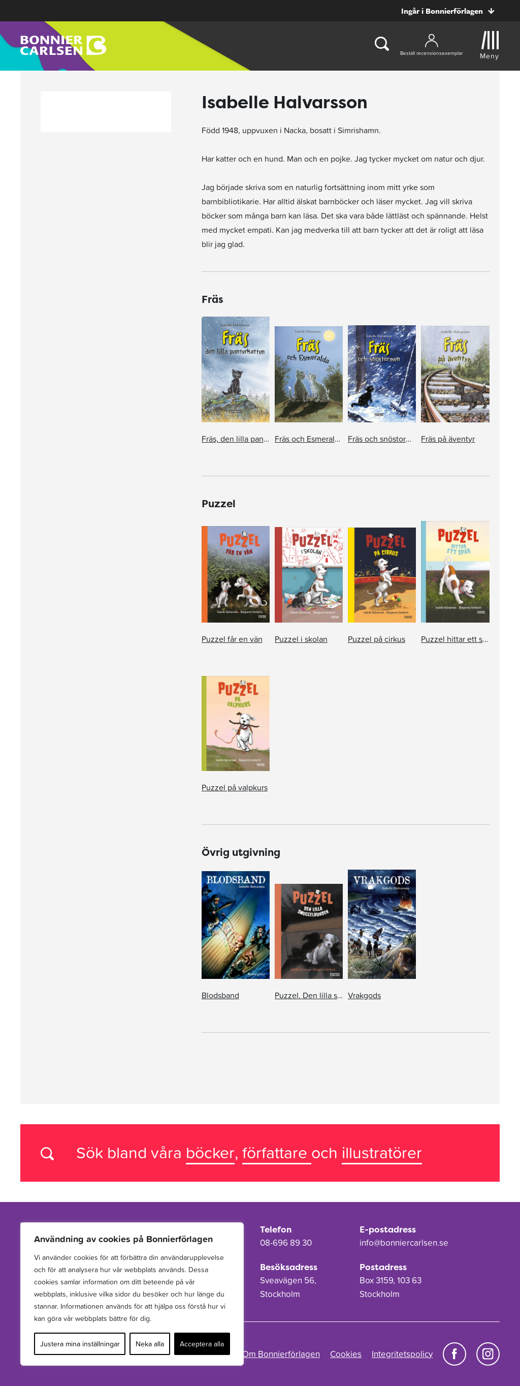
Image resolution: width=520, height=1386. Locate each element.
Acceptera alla (202, 1344)
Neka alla (150, 1344)
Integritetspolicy (402, 1354)
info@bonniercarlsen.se (404, 1242)
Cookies (346, 1354)
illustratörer (382, 1152)
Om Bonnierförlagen (281, 1354)
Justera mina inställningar (80, 1344)
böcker (210, 1152)
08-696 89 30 (286, 1242)
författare (276, 1152)
